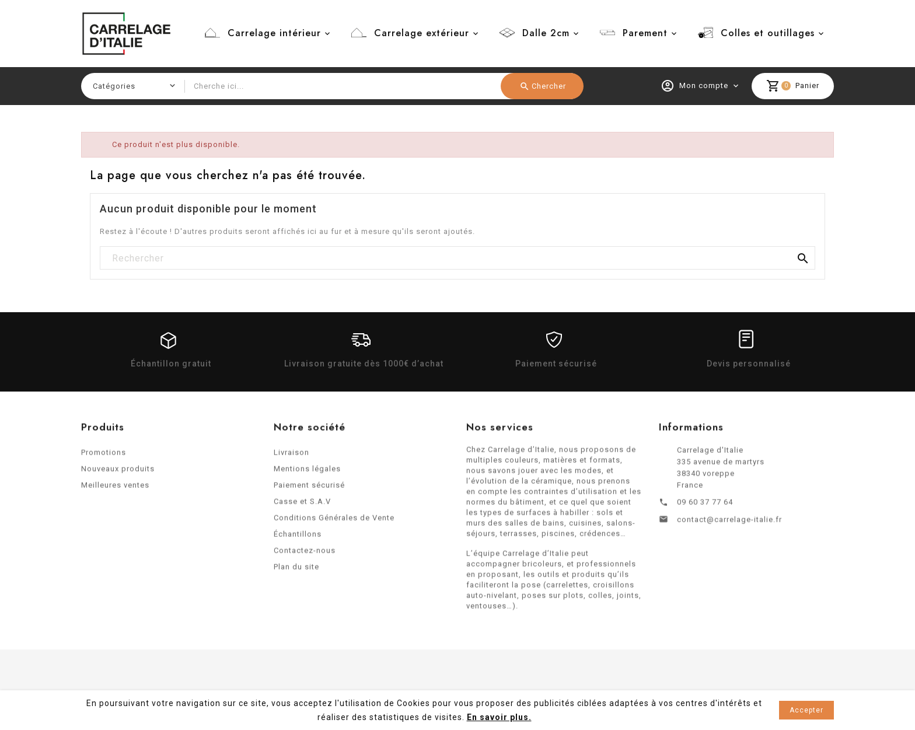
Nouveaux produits (118, 472)
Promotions (103, 456)
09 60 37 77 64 (705, 505)
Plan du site (296, 570)
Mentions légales (307, 472)
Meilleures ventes (115, 488)
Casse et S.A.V (302, 505)
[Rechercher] (457, 258)
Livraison (291, 456)
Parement (645, 33)
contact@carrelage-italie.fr (729, 523)
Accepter (806, 710)
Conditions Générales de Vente (334, 521)
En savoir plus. (499, 717)
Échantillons (298, 537)
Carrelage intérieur (274, 33)
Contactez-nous (305, 554)
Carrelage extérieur (421, 33)
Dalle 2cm (546, 33)
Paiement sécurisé (309, 488)
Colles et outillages (768, 33)
